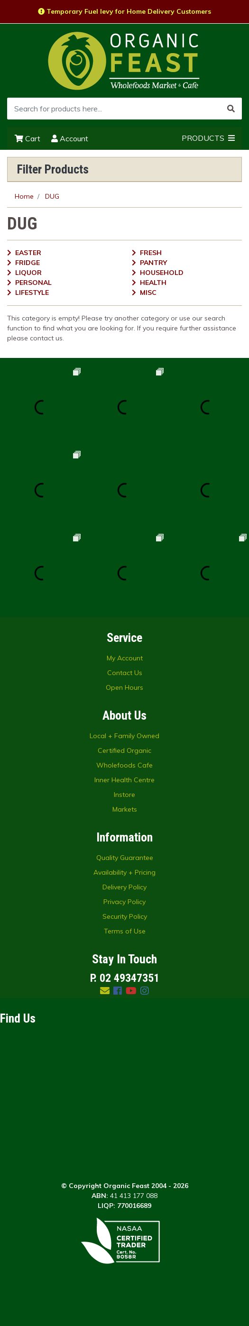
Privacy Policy (124, 901)
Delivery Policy (124, 887)
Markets (124, 809)
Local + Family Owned (124, 736)
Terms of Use (125, 931)
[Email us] (105, 991)
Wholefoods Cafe (124, 765)
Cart (27, 138)
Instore (124, 794)
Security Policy (124, 916)
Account (69, 138)
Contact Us (124, 672)
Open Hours (124, 687)
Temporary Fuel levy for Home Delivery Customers (124, 11)
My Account (125, 658)
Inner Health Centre (124, 780)
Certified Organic (124, 750)
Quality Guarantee (124, 857)
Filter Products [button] (53, 169)
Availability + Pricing (124, 872)
